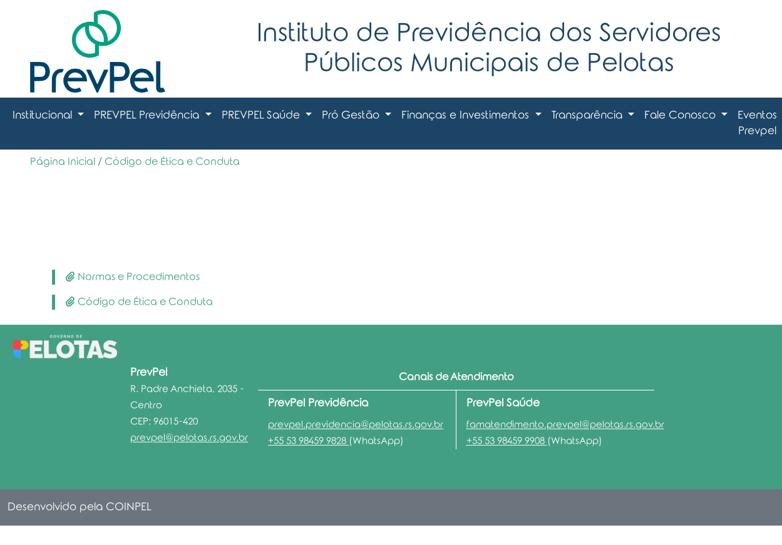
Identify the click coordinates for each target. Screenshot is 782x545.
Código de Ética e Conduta (172, 161)
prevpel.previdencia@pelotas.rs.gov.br (355, 424)
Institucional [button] (44, 115)
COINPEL (129, 507)
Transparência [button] (588, 115)
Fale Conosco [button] (681, 115)
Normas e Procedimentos (132, 277)
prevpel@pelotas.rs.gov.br (189, 437)
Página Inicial (62, 161)
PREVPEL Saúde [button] (262, 115)
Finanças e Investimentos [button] (466, 115)
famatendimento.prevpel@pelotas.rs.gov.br (565, 424)
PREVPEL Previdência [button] (148, 115)
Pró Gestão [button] (352, 115)
